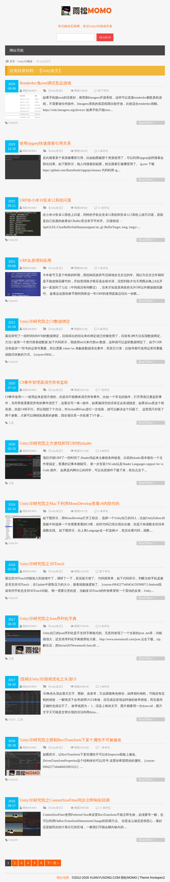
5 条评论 (103, 268)
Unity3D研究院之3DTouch (42, 564)
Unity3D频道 (25, 61)
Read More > (147, 122)
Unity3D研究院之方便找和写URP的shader (56, 443)
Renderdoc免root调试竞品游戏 (45, 83)
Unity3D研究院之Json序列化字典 (48, 618)
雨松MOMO (30, 90)
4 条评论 (103, 329)
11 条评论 (103, 207)
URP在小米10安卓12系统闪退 (45, 200)
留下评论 (103, 90)
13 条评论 (105, 807)
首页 (12, 61)
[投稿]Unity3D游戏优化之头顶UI (48, 679)
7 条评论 (104, 389)
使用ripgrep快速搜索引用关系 (45, 143)
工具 (11, 422)
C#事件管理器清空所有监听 (44, 382)
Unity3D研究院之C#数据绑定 (45, 321)
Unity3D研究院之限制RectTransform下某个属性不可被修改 (70, 740)
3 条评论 (104, 686)
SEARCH (105, 37)
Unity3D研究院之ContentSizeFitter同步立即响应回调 (65, 800)
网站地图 (63, 877)
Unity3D (13, 122)
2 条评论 (103, 150)
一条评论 (104, 747)
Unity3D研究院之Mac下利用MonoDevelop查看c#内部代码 (69, 503)
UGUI (11, 719)
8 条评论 (104, 626)
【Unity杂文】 (55, 90)
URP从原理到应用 (35, 260)
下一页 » (53, 863)
